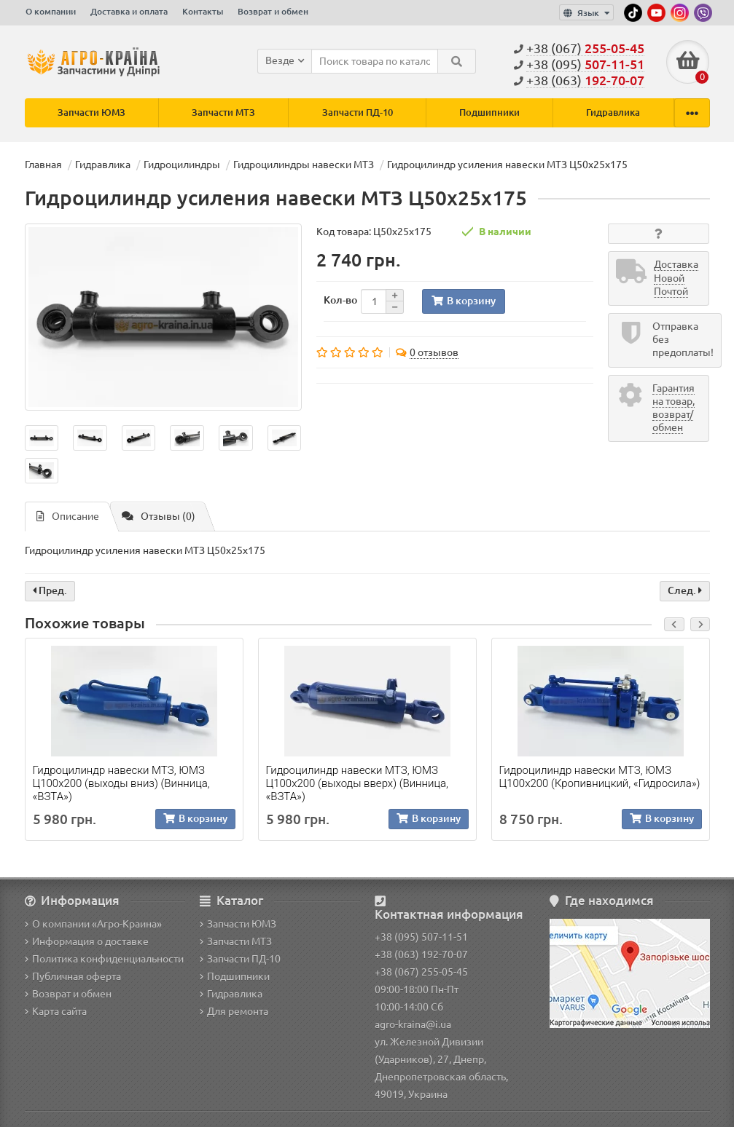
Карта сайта (56, 1011)
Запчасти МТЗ (223, 112)
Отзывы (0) (158, 517)
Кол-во (340, 300)
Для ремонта (234, 1011)
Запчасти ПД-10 (357, 112)
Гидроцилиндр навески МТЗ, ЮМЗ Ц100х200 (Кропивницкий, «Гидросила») (599, 777)
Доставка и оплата (129, 11)
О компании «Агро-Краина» (93, 924)
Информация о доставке (87, 941)
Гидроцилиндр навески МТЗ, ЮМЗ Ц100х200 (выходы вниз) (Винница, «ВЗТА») (121, 783)
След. (685, 591)
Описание (67, 517)
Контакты (202, 11)
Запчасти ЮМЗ (91, 112)
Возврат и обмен (273, 11)
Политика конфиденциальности (104, 959)
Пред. (50, 591)
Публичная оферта (73, 976)
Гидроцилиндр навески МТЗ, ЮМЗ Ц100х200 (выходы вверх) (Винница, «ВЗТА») (357, 783)
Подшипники (489, 112)
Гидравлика (613, 112)
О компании (51, 11)
